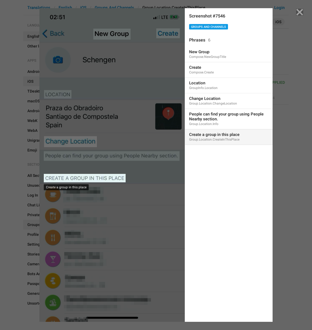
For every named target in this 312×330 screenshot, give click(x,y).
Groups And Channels (208, 27)
